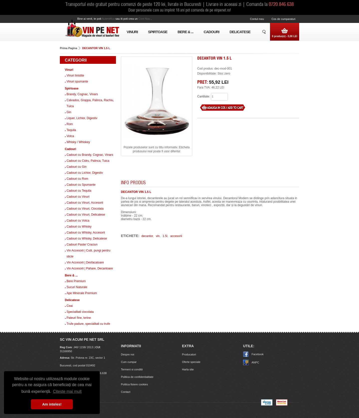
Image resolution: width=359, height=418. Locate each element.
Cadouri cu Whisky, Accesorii (86, 232)
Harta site (188, 369)
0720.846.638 (281, 4)
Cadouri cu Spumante (81, 184)
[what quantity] (219, 96)
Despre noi (127, 354)
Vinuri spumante (77, 81)
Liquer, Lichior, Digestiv (82, 118)
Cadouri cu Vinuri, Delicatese (86, 214)
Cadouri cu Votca (78, 220)
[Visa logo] (266, 404)
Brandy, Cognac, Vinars (82, 94)
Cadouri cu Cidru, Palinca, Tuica (88, 161)
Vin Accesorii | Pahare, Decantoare (90, 268)
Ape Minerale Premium (82, 293)
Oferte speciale (191, 361)
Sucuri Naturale (77, 287)
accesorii (176, 236)
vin (158, 236)
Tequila (71, 130)
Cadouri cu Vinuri (78, 196)
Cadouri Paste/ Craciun (82, 244)
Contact (125, 391)
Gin (69, 112)
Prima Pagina (68, 48)
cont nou (144, 18)
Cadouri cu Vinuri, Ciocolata (85, 208)
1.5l (165, 236)
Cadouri (211, 32)
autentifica (108, 18)
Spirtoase (157, 32)
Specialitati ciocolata (80, 312)
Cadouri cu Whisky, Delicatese (87, 238)
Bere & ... (185, 32)
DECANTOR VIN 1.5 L (96, 48)
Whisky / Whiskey (78, 142)
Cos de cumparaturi (283, 18)
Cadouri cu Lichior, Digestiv (85, 172)
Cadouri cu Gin (77, 166)
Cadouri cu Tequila (79, 190)
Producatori (189, 354)
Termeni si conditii (132, 369)
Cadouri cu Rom (77, 178)
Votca (70, 136)
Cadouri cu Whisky (79, 226)
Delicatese (240, 32)
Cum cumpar (129, 361)
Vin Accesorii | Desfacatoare (85, 262)
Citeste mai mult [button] (67, 391)
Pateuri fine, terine (79, 318)
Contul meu (257, 18)
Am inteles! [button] (52, 404)
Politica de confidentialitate (137, 376)
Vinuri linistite (75, 75)
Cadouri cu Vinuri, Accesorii (85, 202)
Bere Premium (76, 281)
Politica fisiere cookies (134, 384)
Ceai (70, 306)
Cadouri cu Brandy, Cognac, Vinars (90, 155)
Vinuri (132, 32)
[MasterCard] (281, 404)
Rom (70, 124)
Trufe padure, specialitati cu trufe (88, 324)
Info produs (133, 182)
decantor (147, 236)
